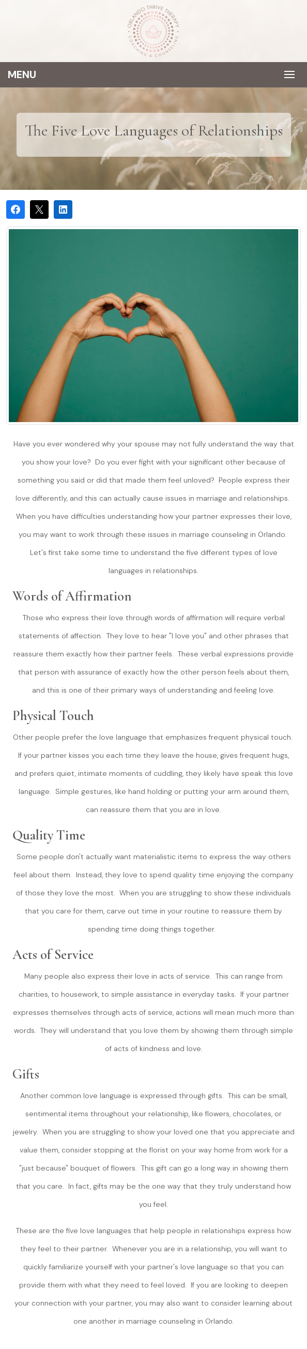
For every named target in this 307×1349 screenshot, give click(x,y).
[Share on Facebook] (15, 209)
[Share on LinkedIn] (63, 209)
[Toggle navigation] (153, 74)
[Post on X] (39, 209)
